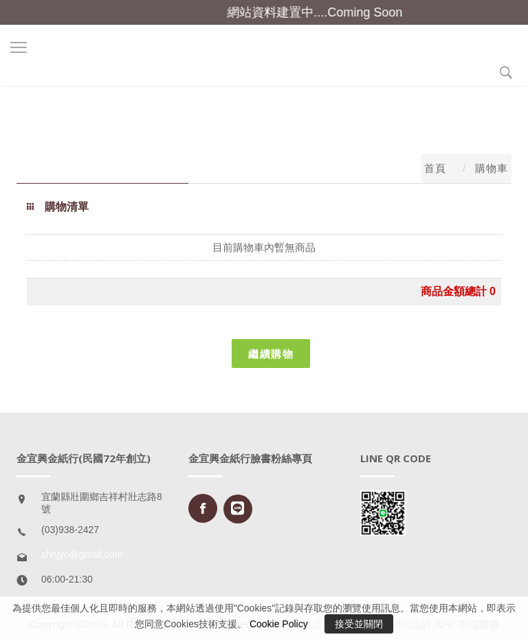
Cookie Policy (279, 623)
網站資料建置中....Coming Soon (319, 12)
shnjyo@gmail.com (81, 554)
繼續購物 (271, 353)
